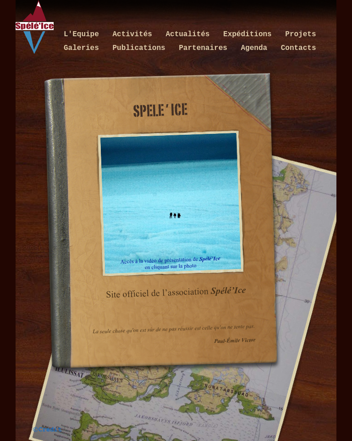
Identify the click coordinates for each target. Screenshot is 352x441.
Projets (300, 34)
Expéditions (249, 34)
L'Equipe (83, 34)
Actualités (189, 34)
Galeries (83, 48)
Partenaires (205, 48)
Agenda (256, 48)
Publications (141, 48)
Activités (134, 34)
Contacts (298, 48)
